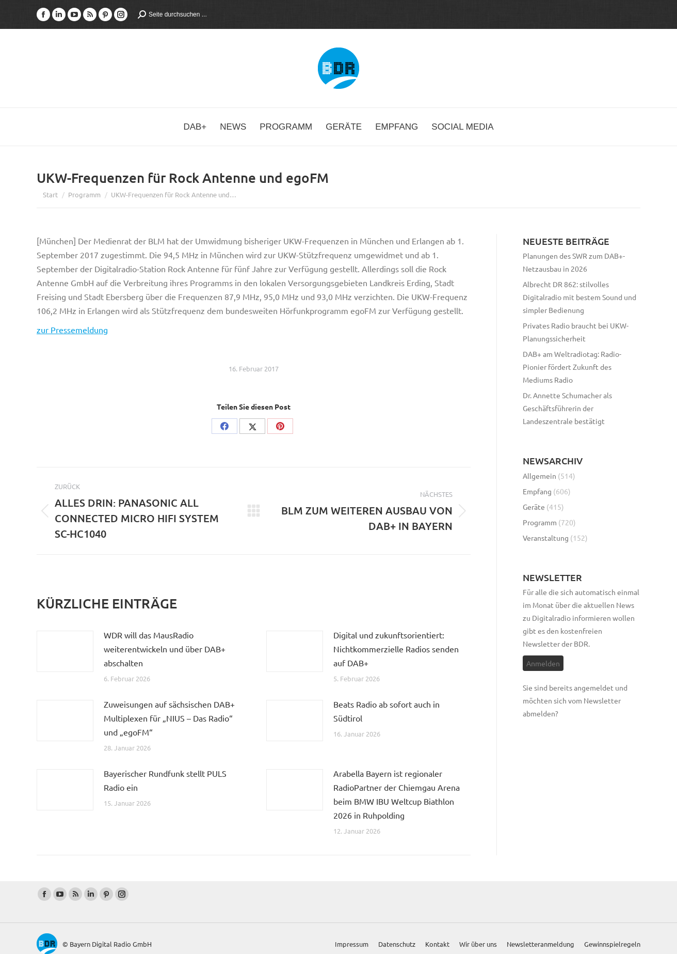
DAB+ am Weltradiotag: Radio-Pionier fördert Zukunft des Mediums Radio (572, 366)
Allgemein (539, 475)
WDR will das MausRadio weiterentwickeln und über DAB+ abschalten (164, 649)
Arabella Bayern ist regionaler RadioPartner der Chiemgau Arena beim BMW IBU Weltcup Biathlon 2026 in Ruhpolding (396, 794)
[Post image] (65, 651)
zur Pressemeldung (72, 329)
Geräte (534, 506)
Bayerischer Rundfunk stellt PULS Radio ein (165, 780)
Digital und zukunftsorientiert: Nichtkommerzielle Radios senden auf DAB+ (396, 649)
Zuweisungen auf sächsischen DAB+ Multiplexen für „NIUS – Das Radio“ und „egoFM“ (169, 718)
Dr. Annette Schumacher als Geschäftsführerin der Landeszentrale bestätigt (567, 408)
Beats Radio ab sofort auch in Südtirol (386, 711)
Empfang (537, 491)
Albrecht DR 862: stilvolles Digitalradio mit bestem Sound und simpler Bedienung (579, 297)
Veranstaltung (546, 537)
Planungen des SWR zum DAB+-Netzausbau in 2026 (574, 262)
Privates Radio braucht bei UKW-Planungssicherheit (575, 332)
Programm (540, 522)
